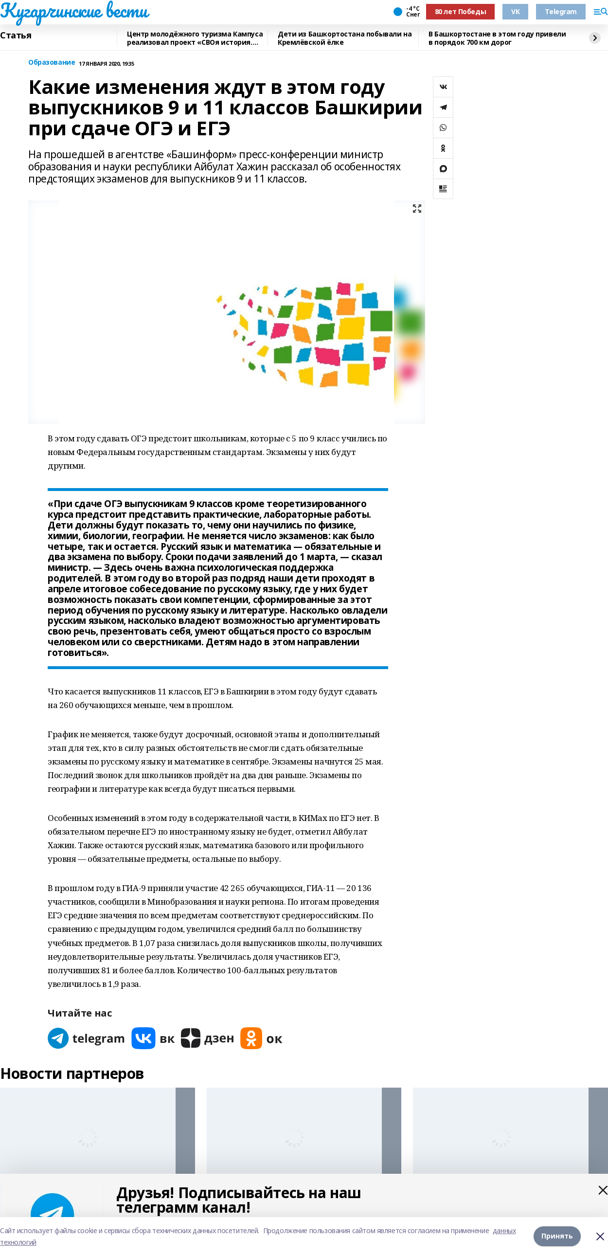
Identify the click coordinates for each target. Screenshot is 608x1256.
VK (515, 11)
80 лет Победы (460, 11)
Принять (557, 1236)
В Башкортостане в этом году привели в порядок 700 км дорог (497, 38)
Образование (51, 62)
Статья (15, 35)
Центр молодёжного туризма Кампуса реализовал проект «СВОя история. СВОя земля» (195, 38)
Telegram (561, 11)
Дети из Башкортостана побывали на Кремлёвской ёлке (344, 38)
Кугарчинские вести (73, 10)
